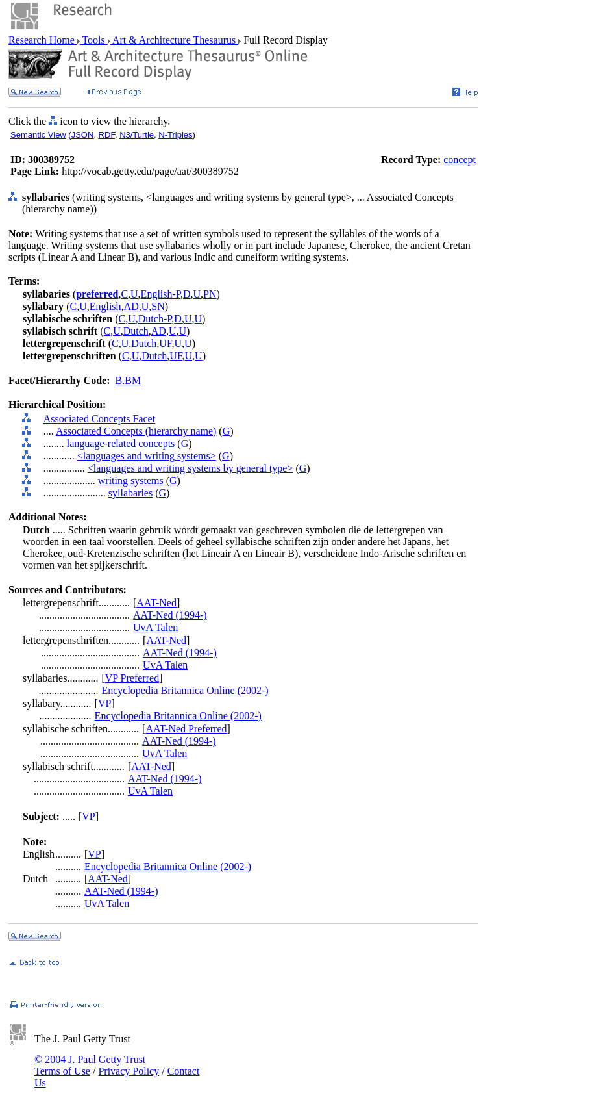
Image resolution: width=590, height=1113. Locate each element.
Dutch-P (155, 318)
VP (104, 703)
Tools (94, 39)
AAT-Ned (156, 602)
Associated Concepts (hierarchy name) (136, 431)
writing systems (131, 480)
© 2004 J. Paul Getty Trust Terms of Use (89, 1065)
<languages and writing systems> (146, 455)
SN (157, 306)
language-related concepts (121, 443)
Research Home (42, 39)
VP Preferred (132, 678)
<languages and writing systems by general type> (190, 468)
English (105, 306)
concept (459, 159)
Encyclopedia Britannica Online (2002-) (184, 690)
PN (209, 294)
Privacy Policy (128, 1071)
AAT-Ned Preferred (186, 728)
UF (165, 343)
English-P (160, 294)
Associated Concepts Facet (99, 418)
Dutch (136, 331)
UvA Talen (155, 627)
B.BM (128, 380)
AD (131, 306)
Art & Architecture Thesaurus (174, 39)
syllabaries (130, 492)
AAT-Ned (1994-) (170, 614)
